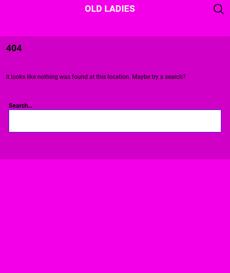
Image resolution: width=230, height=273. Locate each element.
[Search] (206, 120)
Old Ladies (110, 8)
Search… (21, 105)
